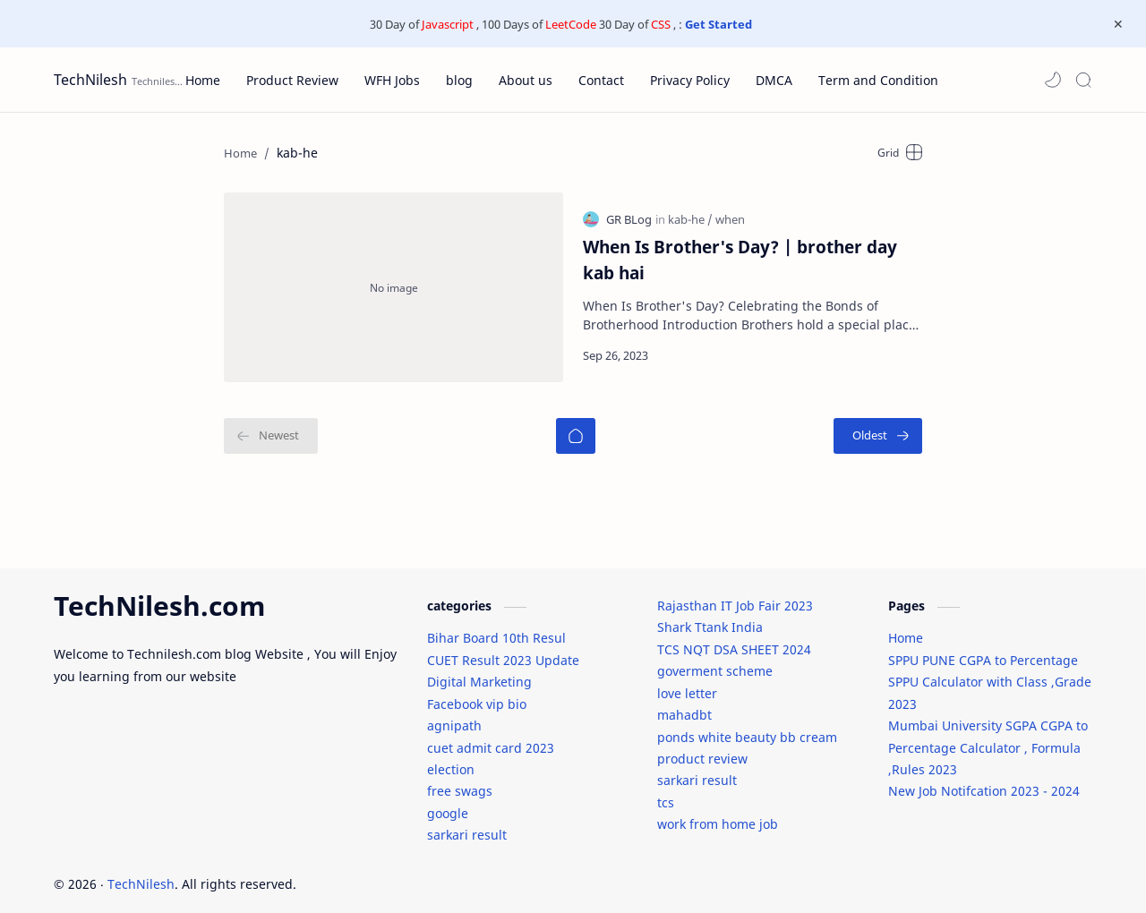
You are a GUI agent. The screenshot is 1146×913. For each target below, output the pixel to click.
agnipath (454, 716)
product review (702, 748)
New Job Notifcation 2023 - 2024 (984, 781)
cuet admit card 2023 (490, 738)
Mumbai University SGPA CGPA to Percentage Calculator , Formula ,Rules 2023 (988, 738)
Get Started (718, 24)
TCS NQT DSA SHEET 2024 (734, 639)
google (447, 803)
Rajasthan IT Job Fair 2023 (735, 595)
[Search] (1083, 79)
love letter (687, 683)
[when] (730, 214)
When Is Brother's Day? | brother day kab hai (740, 254)
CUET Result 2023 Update (503, 650)
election (451, 759)
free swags (459, 781)
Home (905, 628)
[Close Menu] (1118, 24)
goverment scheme (715, 661)
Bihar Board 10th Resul (496, 628)
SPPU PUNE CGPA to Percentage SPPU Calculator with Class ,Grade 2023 (989, 672)
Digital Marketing (479, 672)
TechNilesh (90, 80)
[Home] (575, 424)
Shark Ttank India (710, 618)
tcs (665, 792)
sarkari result (467, 825)
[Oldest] (878, 424)
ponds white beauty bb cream (747, 727)
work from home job (717, 814)
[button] (1052, 79)
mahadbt (684, 705)
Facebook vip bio (476, 694)
